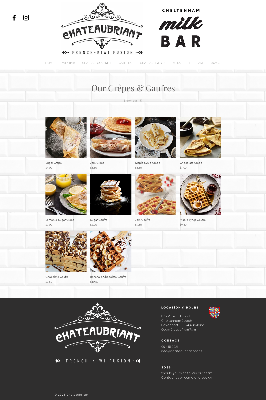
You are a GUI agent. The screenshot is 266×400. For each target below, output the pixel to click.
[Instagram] (26, 17)
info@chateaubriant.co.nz (181, 351)
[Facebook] (14, 17)
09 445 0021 (169, 347)
